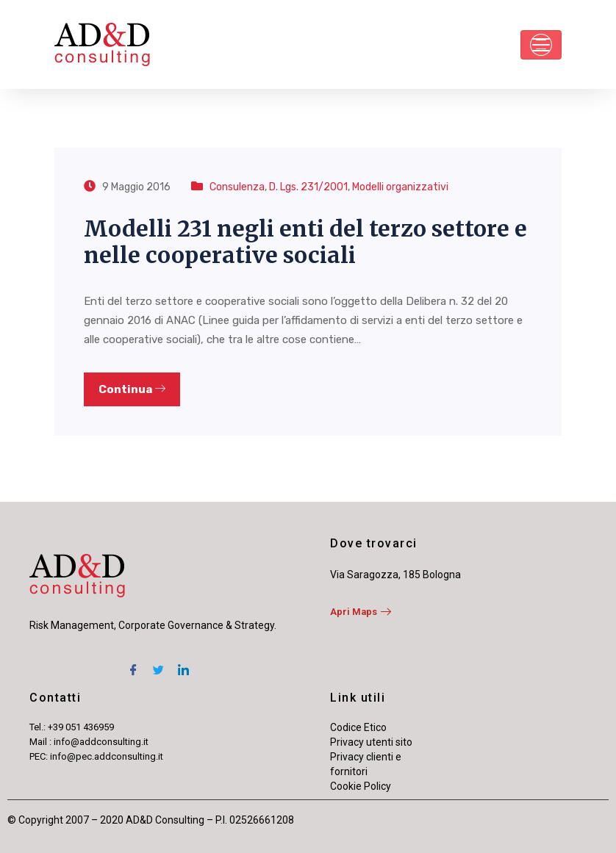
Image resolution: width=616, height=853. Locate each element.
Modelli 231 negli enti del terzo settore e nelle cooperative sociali (305, 242)
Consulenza (237, 187)
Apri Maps (360, 611)
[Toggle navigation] (541, 45)
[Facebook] (133, 663)
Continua (132, 389)
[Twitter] (158, 663)
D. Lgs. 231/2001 (308, 187)
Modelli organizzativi (400, 187)
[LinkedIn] (183, 663)
